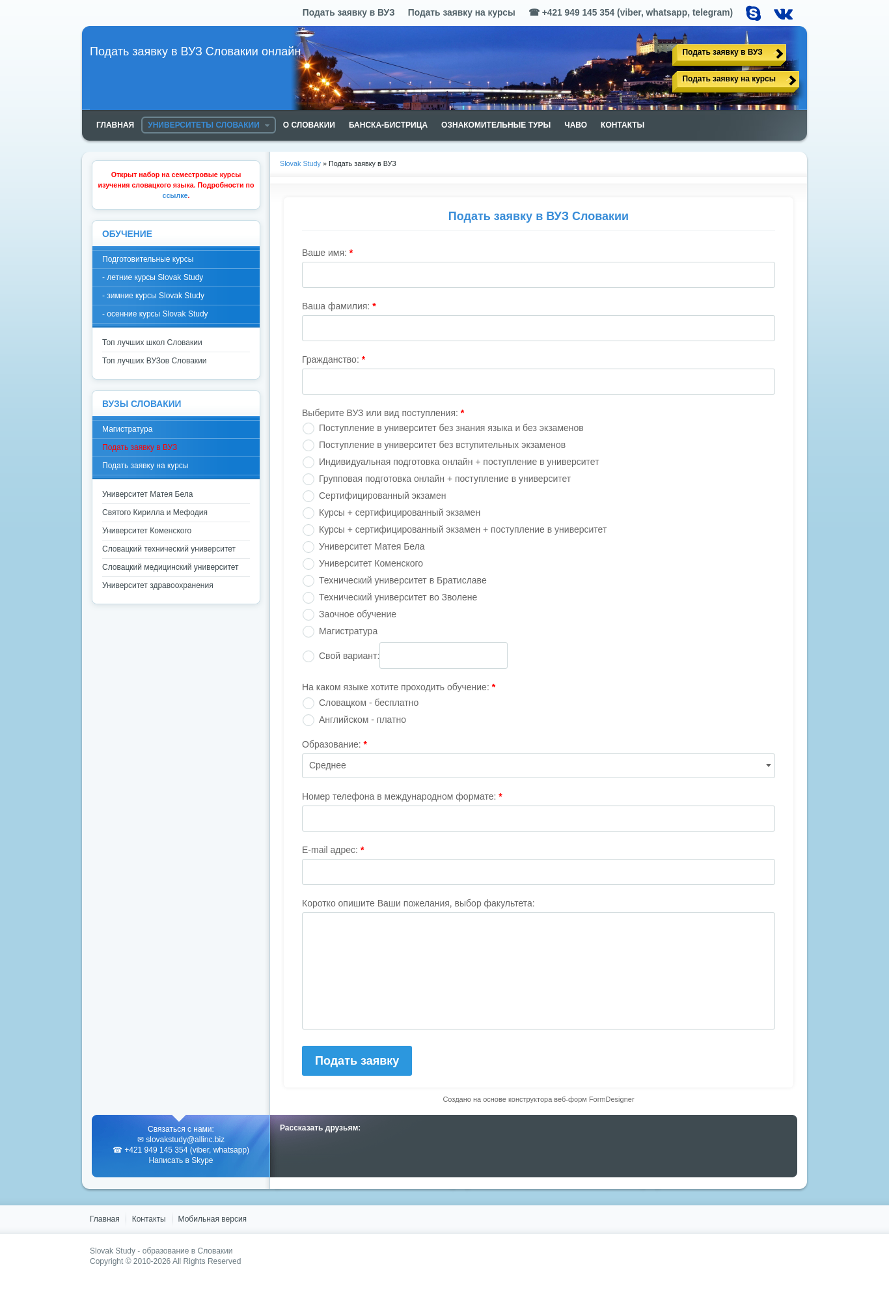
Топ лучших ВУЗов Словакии (154, 360)
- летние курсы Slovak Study (152, 277)
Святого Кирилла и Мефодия (155, 512)
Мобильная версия (212, 1219)
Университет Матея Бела (147, 494)
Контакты (149, 1219)
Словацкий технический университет (169, 549)
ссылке (175, 195)
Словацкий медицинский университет (170, 567)
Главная (105, 1219)
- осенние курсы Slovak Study (155, 313)
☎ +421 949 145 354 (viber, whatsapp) (181, 1150)
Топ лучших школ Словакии (152, 342)
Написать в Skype (180, 1160)
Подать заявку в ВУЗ (722, 52)
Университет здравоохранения (157, 585)
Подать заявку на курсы (729, 78)
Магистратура (127, 429)
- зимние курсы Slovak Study (153, 295)
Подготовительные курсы (147, 259)
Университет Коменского (146, 530)
